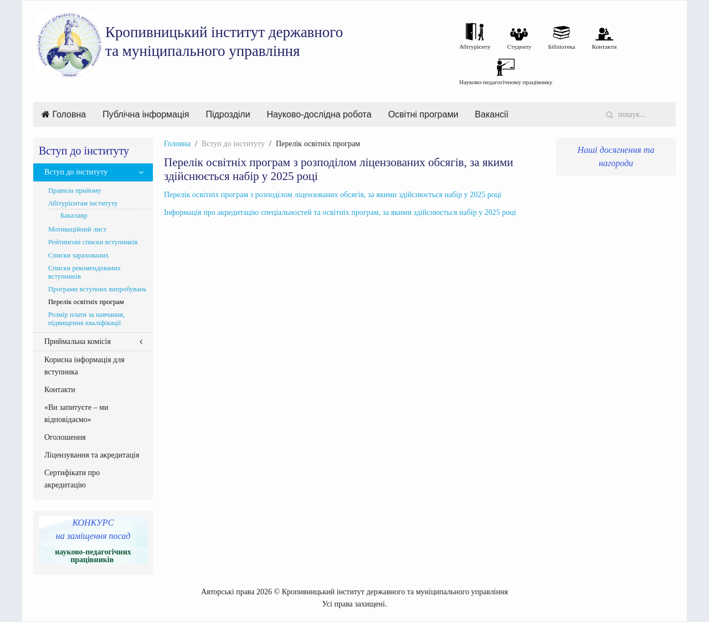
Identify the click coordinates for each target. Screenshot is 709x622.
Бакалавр (74, 215)
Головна (64, 114)
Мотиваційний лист (77, 229)
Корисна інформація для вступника (84, 366)
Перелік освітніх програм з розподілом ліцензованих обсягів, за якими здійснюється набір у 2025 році (332, 195)
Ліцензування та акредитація (91, 455)
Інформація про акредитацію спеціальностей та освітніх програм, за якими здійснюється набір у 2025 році (340, 212)
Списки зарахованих (78, 255)
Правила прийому (74, 190)
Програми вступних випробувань (97, 289)
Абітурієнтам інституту (83, 203)
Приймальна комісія (77, 341)
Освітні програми (423, 114)
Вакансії (491, 114)
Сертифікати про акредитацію (72, 479)
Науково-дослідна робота (319, 114)
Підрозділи (227, 114)
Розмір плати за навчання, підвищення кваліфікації (86, 319)
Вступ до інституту (75, 172)
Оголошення (65, 437)
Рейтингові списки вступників (92, 242)
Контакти (59, 389)
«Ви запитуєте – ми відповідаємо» (76, 413)
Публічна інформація (145, 114)
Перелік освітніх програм (86, 302)
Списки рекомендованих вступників (84, 272)
